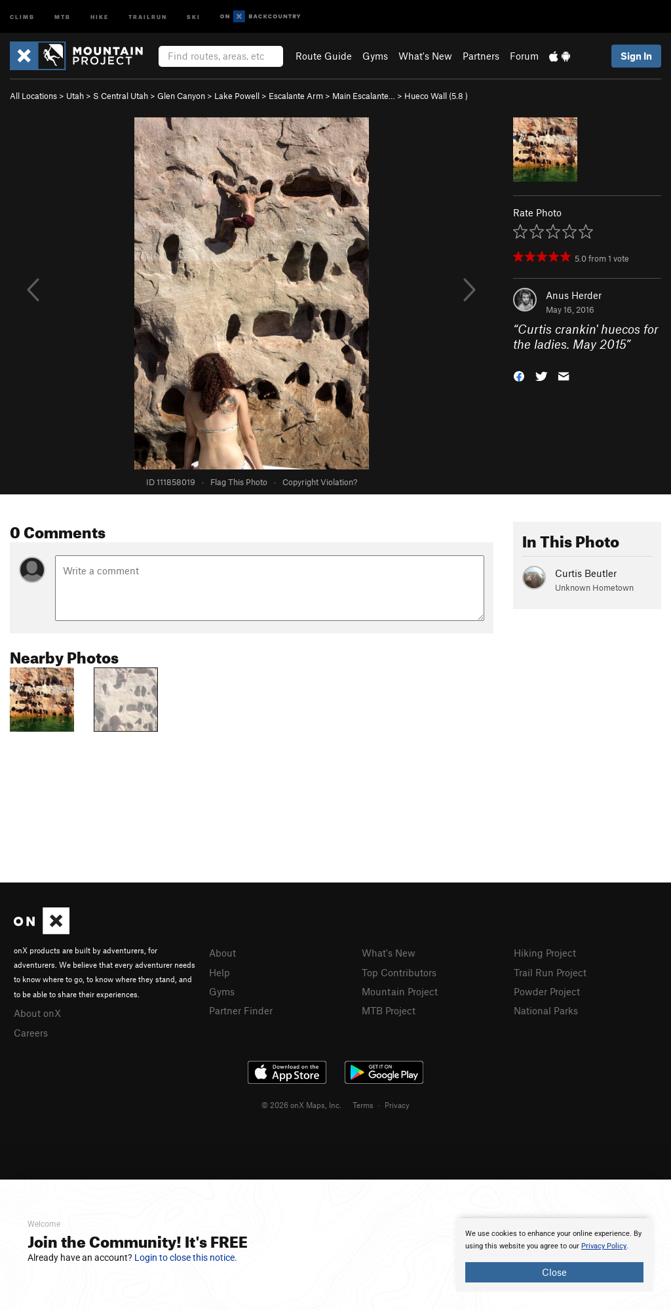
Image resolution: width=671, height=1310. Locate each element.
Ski (194, 16)
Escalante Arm (296, 95)
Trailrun (147, 16)
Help (219, 972)
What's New (425, 56)
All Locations (33, 95)
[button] (519, 374)
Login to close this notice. (185, 1257)
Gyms (375, 56)
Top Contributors (399, 972)
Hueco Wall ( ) (436, 95)
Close (554, 1272)
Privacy (397, 1104)
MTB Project (388, 1010)
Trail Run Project (550, 972)
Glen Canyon (181, 95)
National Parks (546, 1010)
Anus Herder (574, 295)
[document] (554, 1254)
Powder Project (547, 991)
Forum (524, 56)
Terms (363, 1104)
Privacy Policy (603, 1246)
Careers (31, 1033)
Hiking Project (545, 953)
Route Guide (324, 56)
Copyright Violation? (319, 482)
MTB (62, 16)
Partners (481, 56)
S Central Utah (120, 95)
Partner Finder (241, 1010)
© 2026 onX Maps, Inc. (301, 1104)
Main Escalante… (363, 95)
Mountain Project (400, 991)
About (222, 953)
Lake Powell (236, 95)
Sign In (636, 56)
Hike (99, 16)
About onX (37, 1013)
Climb (22, 16)
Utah (75, 95)
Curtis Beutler (586, 573)
